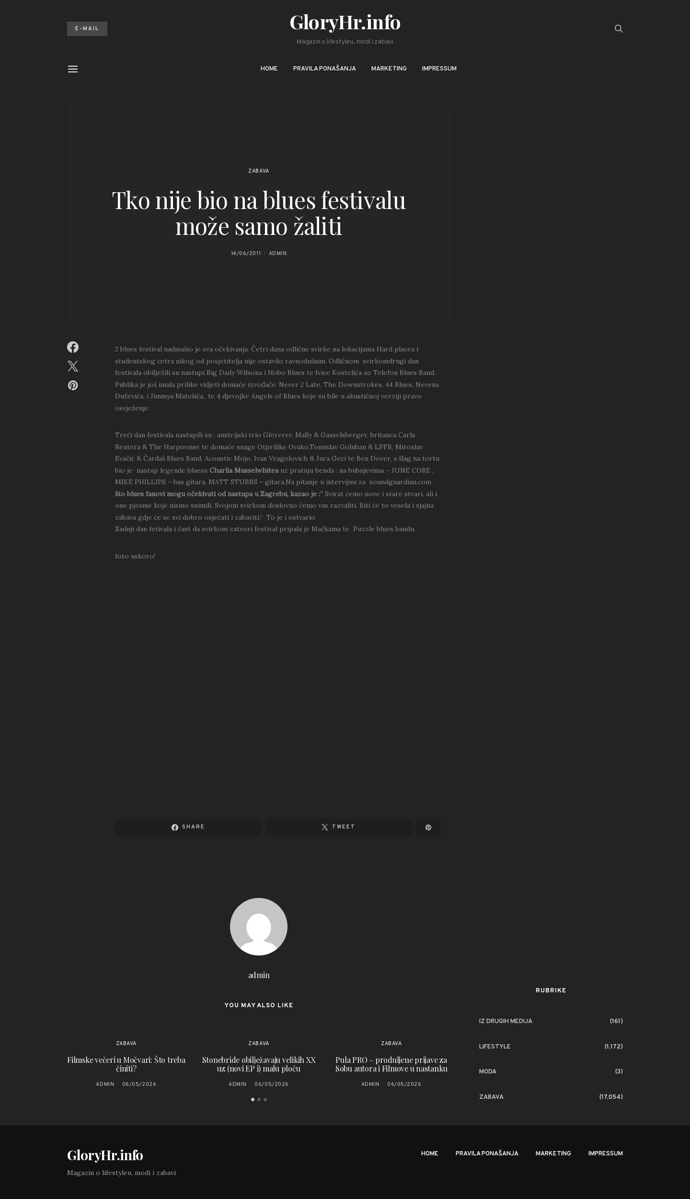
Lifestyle (495, 1047)
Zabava (258, 171)
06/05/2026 (139, 1084)
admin (278, 253)
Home (269, 69)
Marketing (389, 69)
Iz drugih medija (505, 1021)
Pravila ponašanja (324, 69)
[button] (253, 1099)
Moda (487, 1072)
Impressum (439, 69)
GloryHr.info (345, 21)
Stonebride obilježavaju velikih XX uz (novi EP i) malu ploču (259, 1064)
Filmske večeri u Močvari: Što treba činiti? (126, 1064)
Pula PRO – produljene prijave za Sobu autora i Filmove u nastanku (391, 1064)
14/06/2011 (246, 253)
